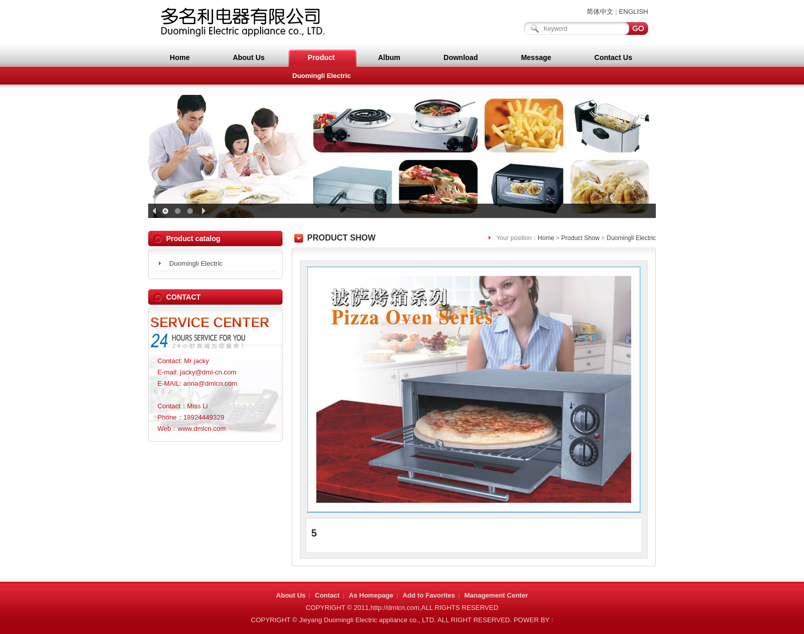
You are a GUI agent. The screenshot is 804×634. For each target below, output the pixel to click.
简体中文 (600, 11)
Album (389, 57)
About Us (249, 57)
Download (461, 57)
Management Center (496, 595)
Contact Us (613, 57)
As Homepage (371, 595)
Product (321, 57)
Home (180, 57)
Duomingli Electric (321, 76)
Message (536, 57)
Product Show (580, 238)
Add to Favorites (429, 595)
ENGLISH (633, 11)
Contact (327, 595)
